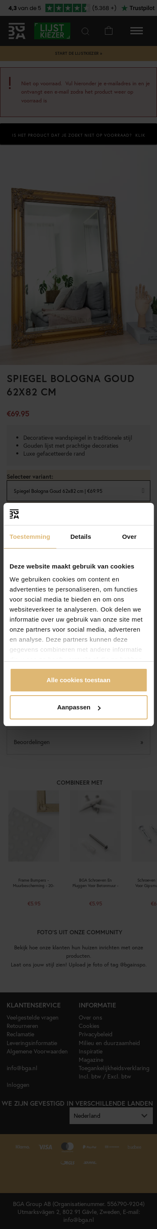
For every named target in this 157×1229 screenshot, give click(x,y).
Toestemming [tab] (30, 536)
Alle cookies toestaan (78, 679)
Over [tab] (129, 536)
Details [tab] (80, 536)
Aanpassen (78, 707)
